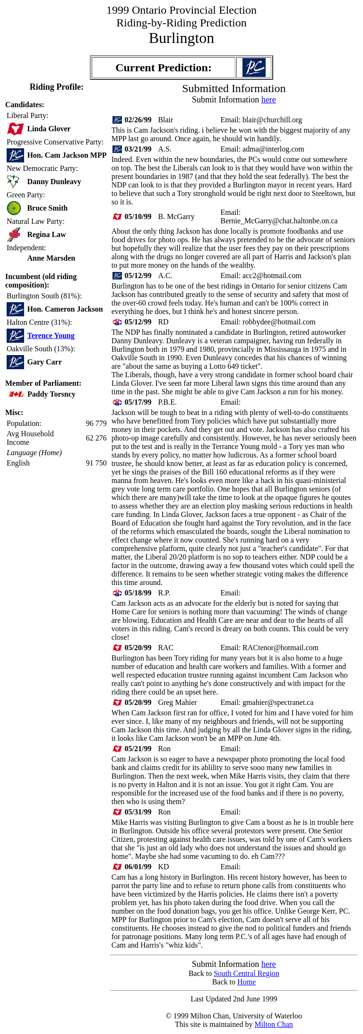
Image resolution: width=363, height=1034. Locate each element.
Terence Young (50, 335)
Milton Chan (273, 1024)
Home (246, 982)
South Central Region (246, 973)
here (268, 99)
